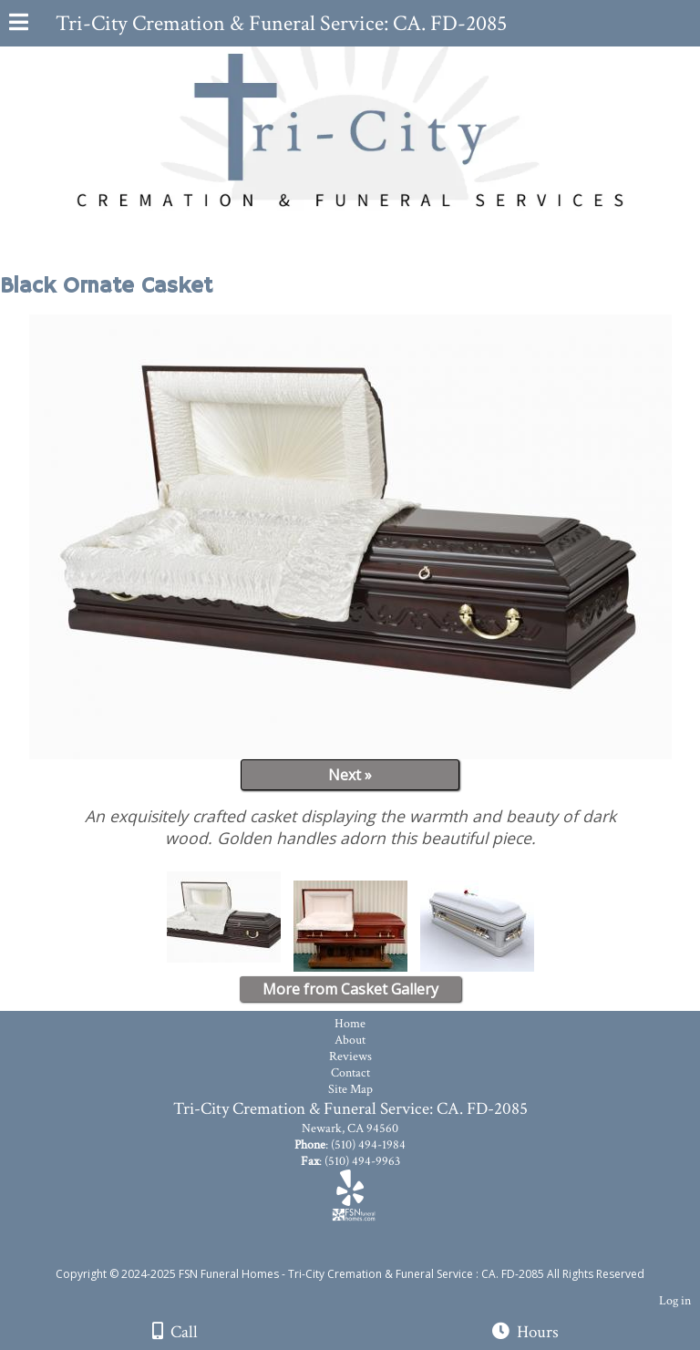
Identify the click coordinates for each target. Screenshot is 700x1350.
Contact (350, 1073)
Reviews (350, 1056)
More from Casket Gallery (350, 989)
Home (350, 1023)
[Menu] (18, 25)
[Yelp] (350, 1194)
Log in (675, 1300)
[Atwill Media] (366, 1254)
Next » (350, 775)
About (350, 1040)
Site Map (350, 1089)
